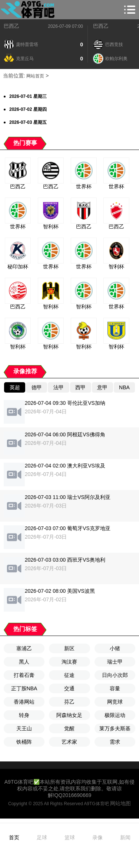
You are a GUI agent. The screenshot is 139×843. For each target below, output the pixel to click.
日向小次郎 (115, 675)
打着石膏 (24, 675)
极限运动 (115, 715)
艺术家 (69, 742)
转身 (24, 715)
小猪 (115, 648)
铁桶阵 (24, 742)
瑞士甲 (115, 662)
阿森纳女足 (69, 715)
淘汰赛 (69, 662)
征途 (69, 675)
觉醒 (69, 728)
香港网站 (24, 702)
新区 (69, 648)
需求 (115, 742)
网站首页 (35, 76)
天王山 (24, 728)
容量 (115, 688)
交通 (69, 688)
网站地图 (120, 803)
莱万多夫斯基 (114, 728)
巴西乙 (11, 26)
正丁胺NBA (24, 688)
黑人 (24, 662)
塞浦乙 (24, 648)
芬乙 (69, 702)
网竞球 (115, 702)
